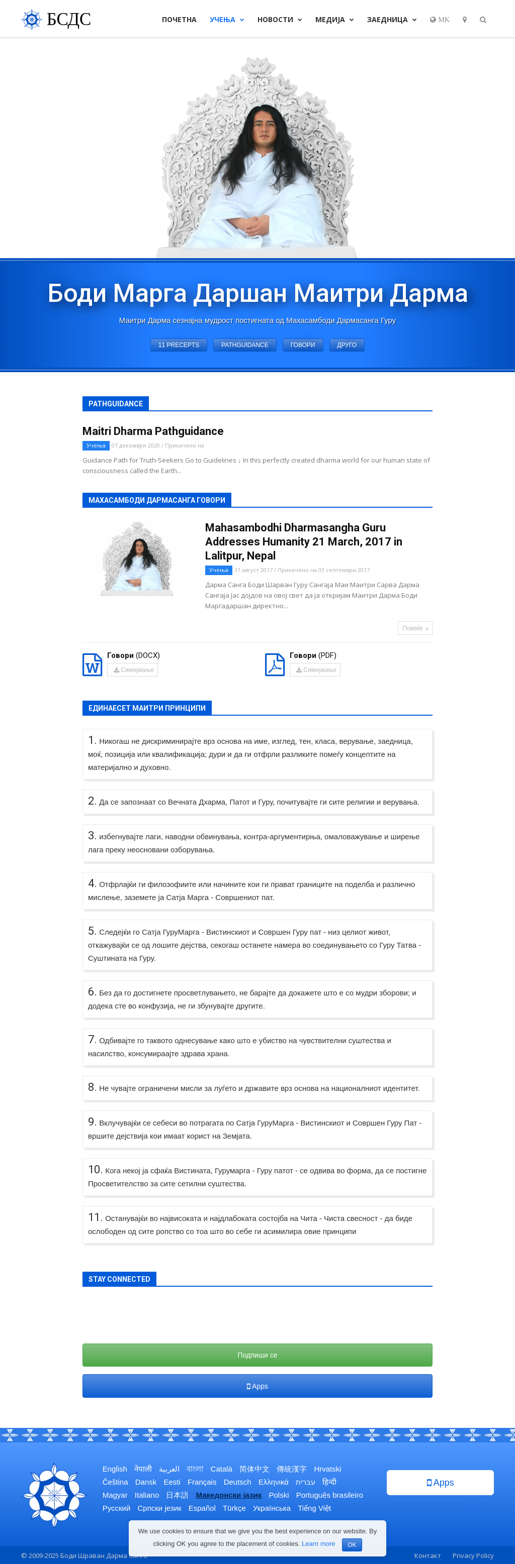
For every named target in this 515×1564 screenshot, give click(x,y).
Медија (334, 19)
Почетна (179, 19)
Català (221, 1469)
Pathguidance (245, 345)
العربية (169, 1469)
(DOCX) (133, 655)
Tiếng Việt (314, 1508)
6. (92, 991)
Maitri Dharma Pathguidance (153, 431)
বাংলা (195, 1469)
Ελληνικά (274, 1482)
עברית (305, 1482)
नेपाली (143, 1469)
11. (95, 1217)
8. (92, 1087)
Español (202, 1508)
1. (92, 740)
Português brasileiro (329, 1495)
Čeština (115, 1482)
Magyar (115, 1495)
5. (92, 931)
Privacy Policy (473, 1555)
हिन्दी (329, 1482)
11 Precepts (178, 345)
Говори (303, 345)
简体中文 (254, 1469)
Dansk (146, 1482)
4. (92, 883)
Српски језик (160, 1508)
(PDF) (313, 655)
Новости (280, 19)
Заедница (392, 19)
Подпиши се (258, 1355)
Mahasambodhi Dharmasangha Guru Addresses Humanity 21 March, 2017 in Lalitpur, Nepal (303, 541)
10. (95, 1169)
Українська (272, 1508)
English (115, 1469)
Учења (227, 19)
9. (92, 1121)
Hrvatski (327, 1469)
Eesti (171, 1482)
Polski (279, 1495)
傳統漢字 (292, 1469)
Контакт (427, 1555)
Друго (347, 345)
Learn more (318, 1543)
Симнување (133, 670)
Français (202, 1482)
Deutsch (237, 1482)
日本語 (177, 1495)
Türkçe (234, 1508)
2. (92, 801)
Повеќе (415, 628)
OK (352, 1544)
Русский (117, 1508)
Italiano (147, 1495)
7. (92, 1039)
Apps (257, 1386)
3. (92, 835)
